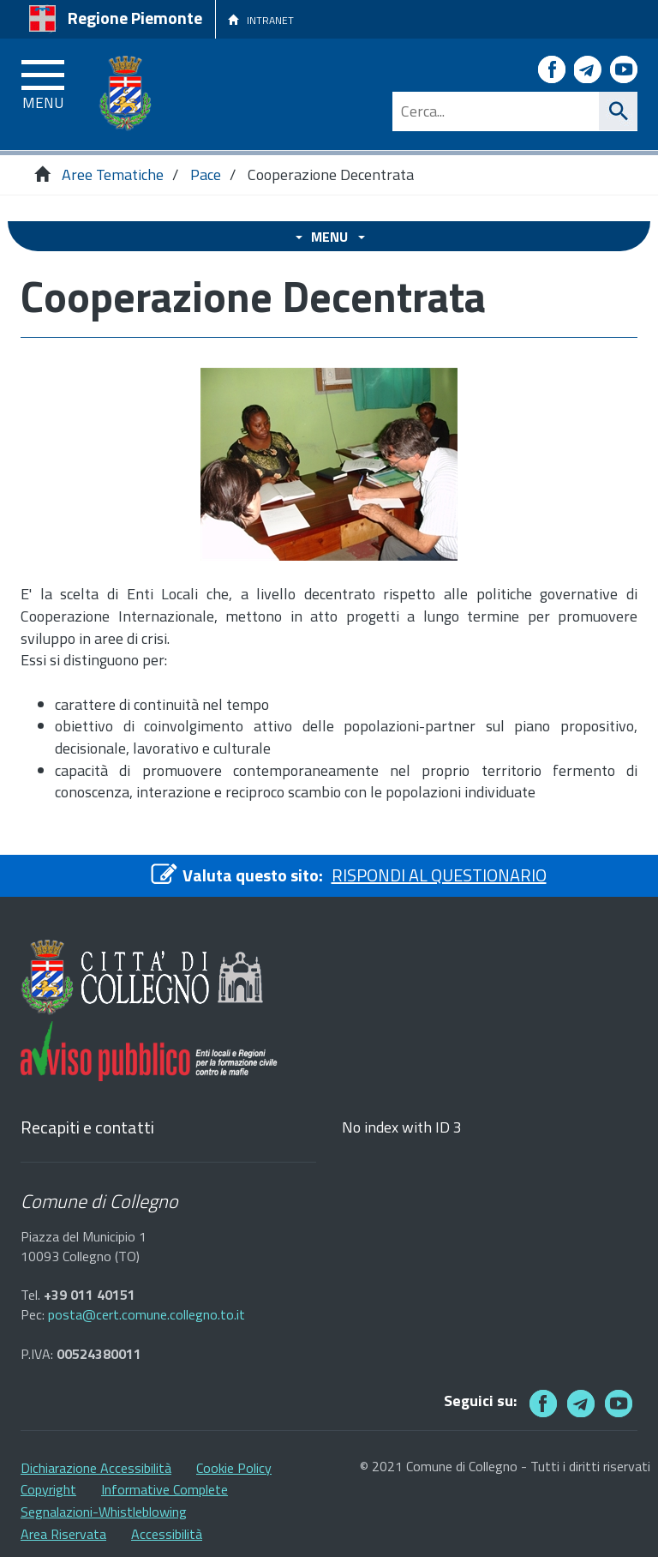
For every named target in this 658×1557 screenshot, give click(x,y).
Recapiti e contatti (87, 1127)
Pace (205, 174)
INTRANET (261, 20)
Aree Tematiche (113, 174)
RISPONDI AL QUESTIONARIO (439, 875)
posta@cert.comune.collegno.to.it (146, 1315)
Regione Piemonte (135, 17)
